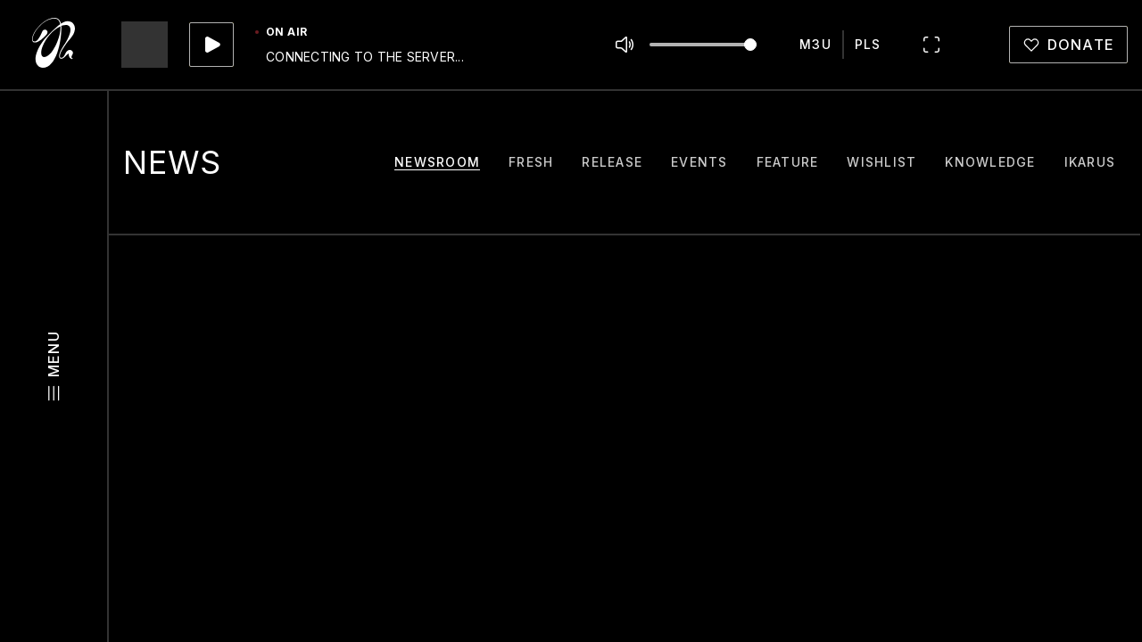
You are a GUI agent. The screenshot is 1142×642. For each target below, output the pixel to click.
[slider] (750, 44)
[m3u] (815, 44)
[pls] (868, 44)
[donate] (1069, 44)
